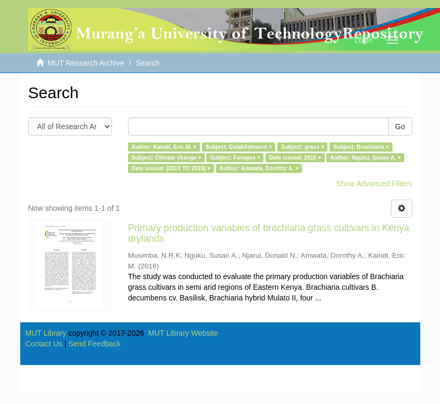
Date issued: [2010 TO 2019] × (170, 168)
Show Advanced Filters (374, 183)
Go (400, 126)
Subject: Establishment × (238, 147)
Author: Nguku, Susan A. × (365, 157)
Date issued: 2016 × (295, 157)
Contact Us (44, 343)
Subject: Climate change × (166, 157)
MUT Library (46, 333)
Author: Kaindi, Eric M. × (163, 147)
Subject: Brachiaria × (361, 147)
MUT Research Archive (85, 63)
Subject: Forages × (235, 157)
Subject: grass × (302, 147)
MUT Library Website (183, 333)
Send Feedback (94, 343)
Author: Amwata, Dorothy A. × (259, 168)
